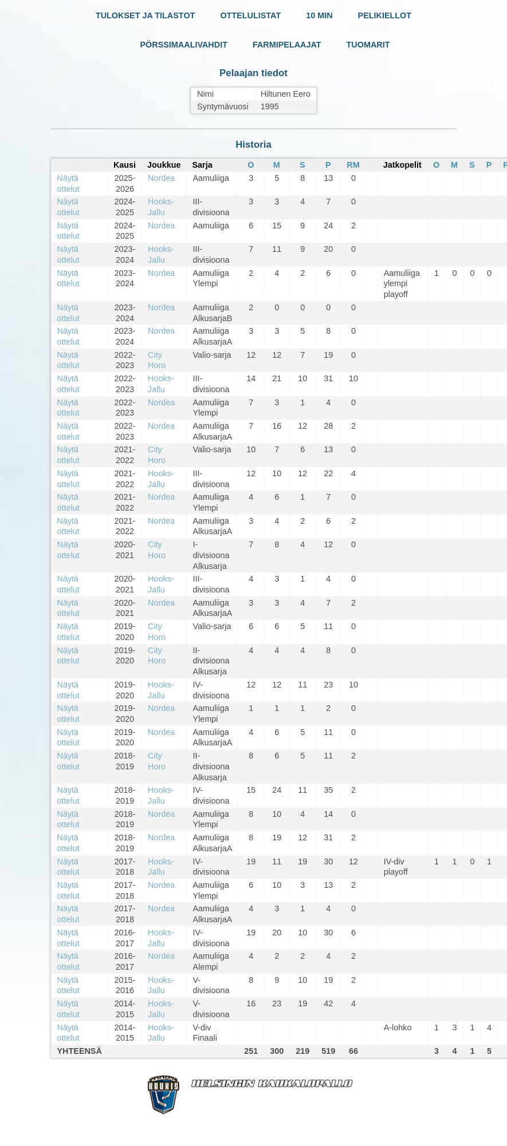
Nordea (161, 178)
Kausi (124, 164)
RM (353, 164)
